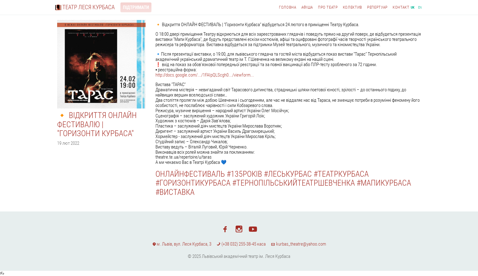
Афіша (307, 7)
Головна (287, 7)
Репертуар (377, 7)
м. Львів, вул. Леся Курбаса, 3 (181, 244)
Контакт (401, 7)
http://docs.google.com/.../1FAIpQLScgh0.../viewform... (204, 75)
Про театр (328, 7)
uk (413, 8)
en (420, 8)
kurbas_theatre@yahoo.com (298, 244)
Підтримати (136, 7)
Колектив (352, 7)
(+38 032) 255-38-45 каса (241, 244)
